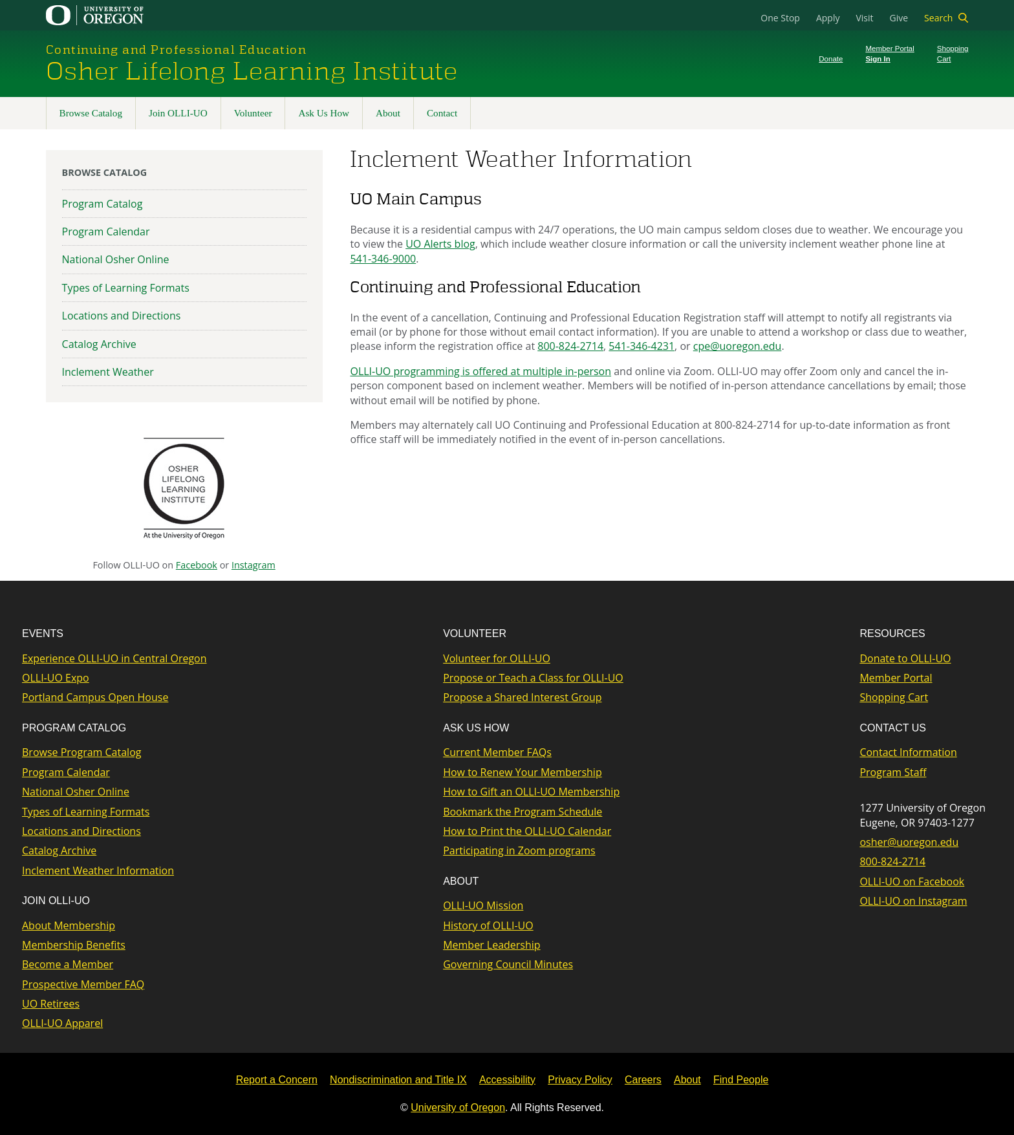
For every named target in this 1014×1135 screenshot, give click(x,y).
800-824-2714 (570, 346)
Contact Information (907, 752)
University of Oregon (458, 1107)
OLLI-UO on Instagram (913, 901)
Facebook (196, 565)
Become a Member (67, 964)
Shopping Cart (893, 697)
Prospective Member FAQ (83, 984)
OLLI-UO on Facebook (911, 881)
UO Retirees (51, 1004)
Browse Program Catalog (81, 752)
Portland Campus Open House (95, 697)
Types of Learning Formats (125, 288)
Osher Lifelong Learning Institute (252, 71)
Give (899, 18)
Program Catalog (102, 204)
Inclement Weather (108, 372)
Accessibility (507, 1079)
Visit (864, 18)
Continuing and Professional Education (176, 50)
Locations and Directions (121, 315)
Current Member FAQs (497, 752)
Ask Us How (323, 112)
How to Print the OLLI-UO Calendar (527, 831)
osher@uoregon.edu (908, 842)
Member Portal (895, 678)
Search (938, 18)
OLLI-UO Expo (55, 678)
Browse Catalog (90, 112)
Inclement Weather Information (98, 870)
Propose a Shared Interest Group (522, 697)
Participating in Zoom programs (519, 850)
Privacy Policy (580, 1079)
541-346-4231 (641, 346)
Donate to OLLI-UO (905, 658)
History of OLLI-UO (488, 925)
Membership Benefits (73, 945)
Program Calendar (106, 231)
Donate (831, 59)
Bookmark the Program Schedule (522, 812)
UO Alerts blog (440, 244)
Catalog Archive (99, 344)
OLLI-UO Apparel (62, 1023)
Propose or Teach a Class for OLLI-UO (533, 678)
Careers (643, 1079)
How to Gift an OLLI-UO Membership (531, 791)
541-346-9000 (383, 259)
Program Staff (892, 772)
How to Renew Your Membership (522, 772)
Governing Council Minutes (508, 964)
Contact (442, 112)
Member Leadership (491, 945)
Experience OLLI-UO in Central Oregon (114, 658)
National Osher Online (115, 259)
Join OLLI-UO (178, 112)
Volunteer (253, 112)
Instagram (253, 565)
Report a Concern (277, 1079)
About (388, 112)
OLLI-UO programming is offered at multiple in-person (480, 371)
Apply (828, 18)
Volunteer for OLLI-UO (496, 658)
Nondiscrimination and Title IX (398, 1079)
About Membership (68, 925)
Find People (740, 1079)
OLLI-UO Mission (483, 905)
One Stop (780, 18)
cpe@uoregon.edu (737, 346)
